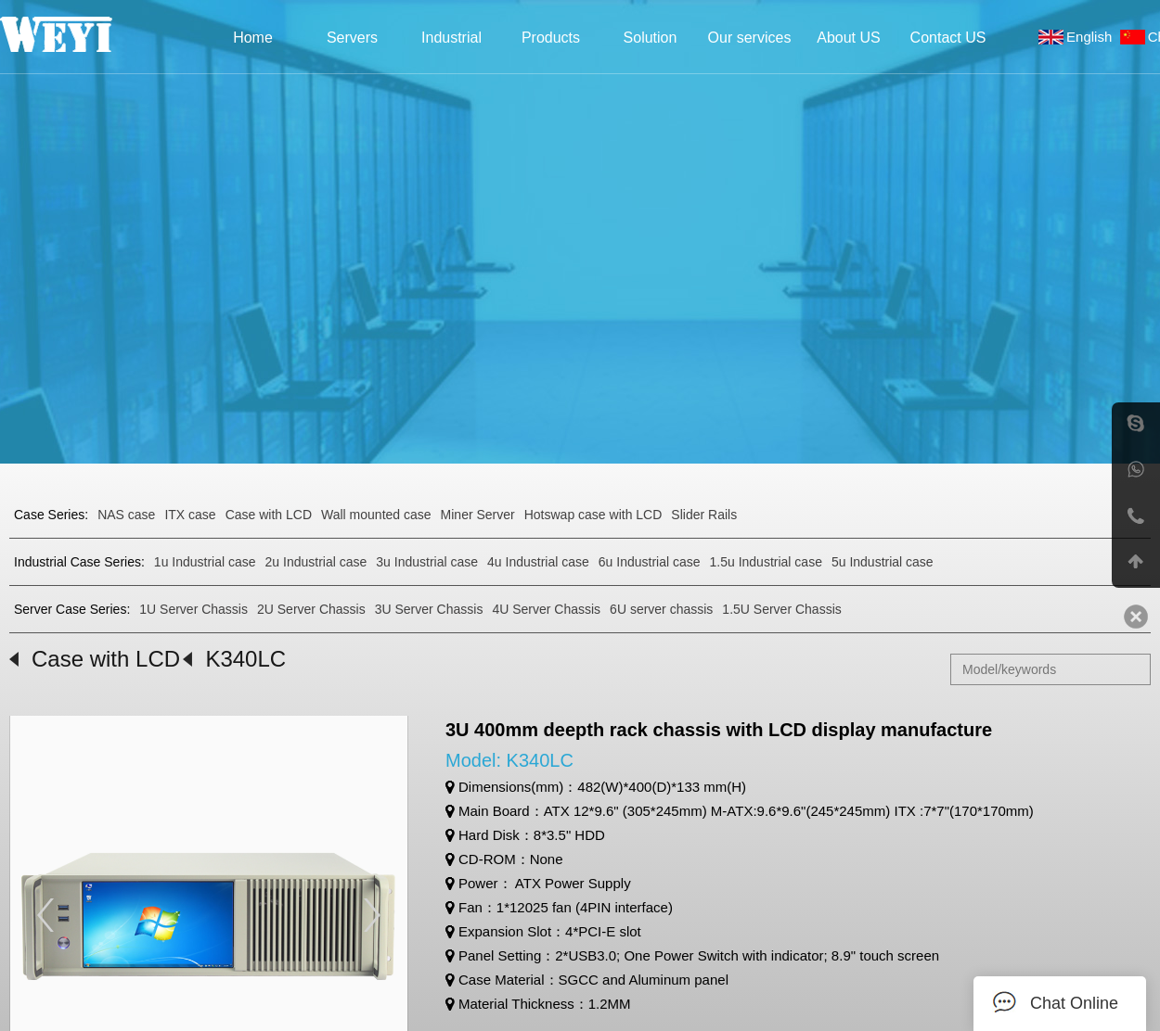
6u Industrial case (650, 561)
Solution (650, 37)
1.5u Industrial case (766, 561)
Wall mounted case (376, 514)
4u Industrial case (538, 561)
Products (551, 37)
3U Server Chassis (429, 609)
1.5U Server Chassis (781, 609)
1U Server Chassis (193, 609)
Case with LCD (269, 514)
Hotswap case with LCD (593, 514)
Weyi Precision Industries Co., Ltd (81, 34)
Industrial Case (451, 43)
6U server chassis (661, 609)
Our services (750, 37)
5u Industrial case (882, 561)
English (1093, 37)
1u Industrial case (205, 561)
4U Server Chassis (546, 609)
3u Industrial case (427, 561)
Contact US (948, 37)
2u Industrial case (316, 561)
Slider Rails (704, 514)
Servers (352, 37)
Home (253, 37)
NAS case (126, 514)
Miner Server (478, 514)
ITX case (189, 514)
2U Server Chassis (311, 609)
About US (848, 37)
